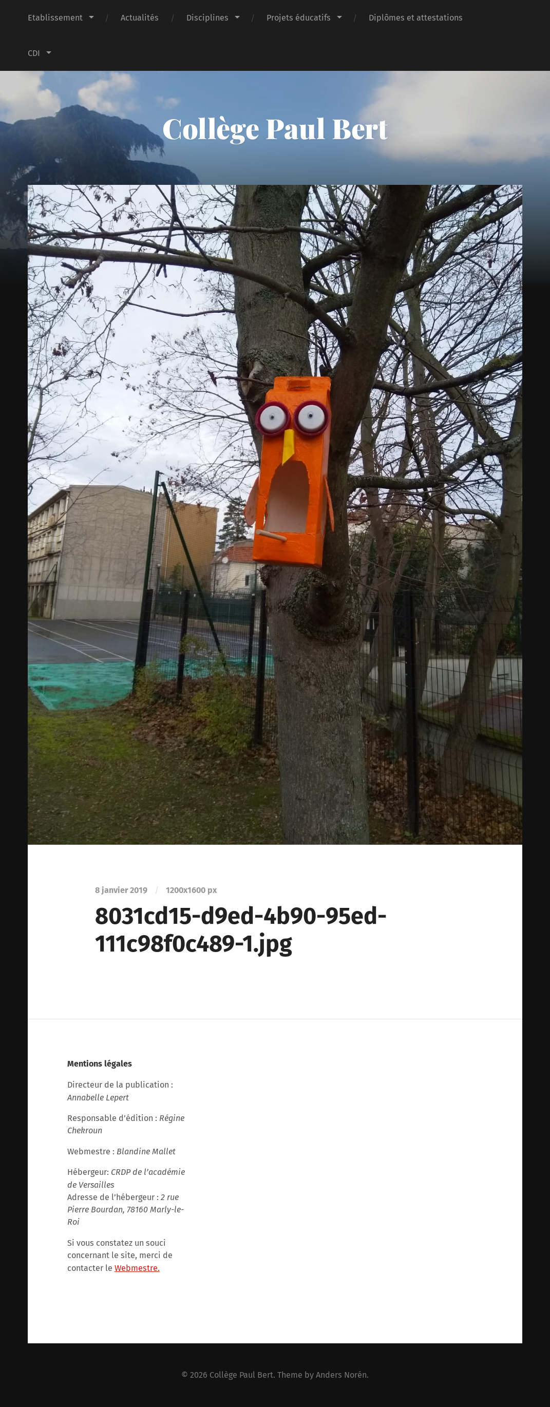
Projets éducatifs (299, 18)
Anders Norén (341, 1375)
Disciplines (207, 18)
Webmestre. (137, 1268)
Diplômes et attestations (416, 18)
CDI (34, 53)
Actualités (140, 18)
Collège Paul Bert (275, 127)
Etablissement (55, 18)
